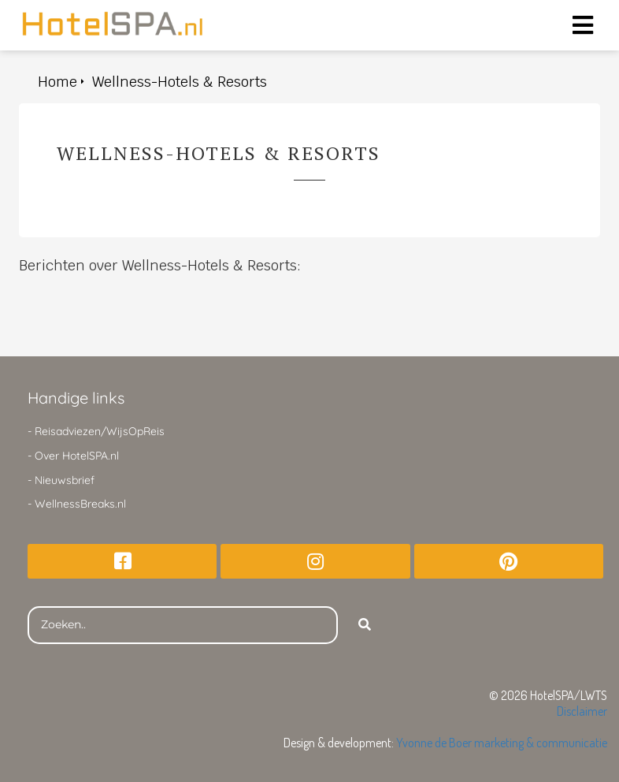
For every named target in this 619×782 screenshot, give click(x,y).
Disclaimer (582, 711)
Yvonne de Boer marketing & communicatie (501, 742)
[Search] (365, 625)
